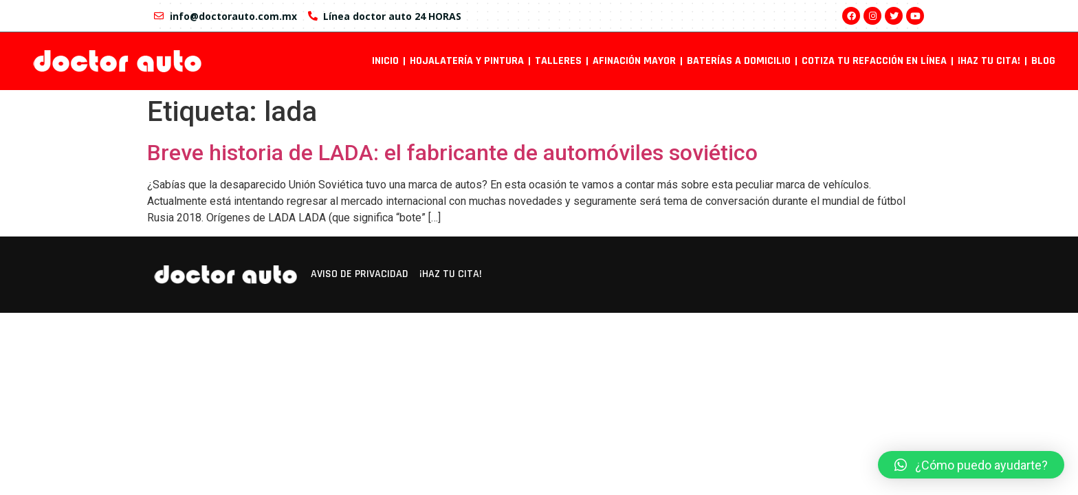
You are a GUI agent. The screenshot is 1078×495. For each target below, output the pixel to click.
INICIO (385, 61)
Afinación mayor (634, 61)
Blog (1043, 61)
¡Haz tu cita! (989, 61)
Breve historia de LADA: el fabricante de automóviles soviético (452, 153)
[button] (971, 464)
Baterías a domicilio (739, 61)
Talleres (558, 61)
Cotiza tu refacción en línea (874, 61)
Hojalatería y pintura (467, 61)
